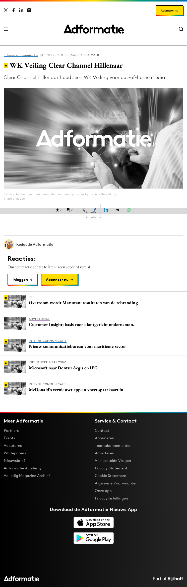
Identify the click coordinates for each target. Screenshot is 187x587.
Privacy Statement (111, 468)
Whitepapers (15, 453)
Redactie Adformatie (82, 55)
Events (9, 438)
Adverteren (104, 453)
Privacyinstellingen (111, 498)
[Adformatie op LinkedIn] (21, 10)
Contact (102, 430)
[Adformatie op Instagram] (29, 10)
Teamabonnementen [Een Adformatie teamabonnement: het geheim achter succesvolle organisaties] (113, 445)
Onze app (103, 490)
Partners (11, 430)
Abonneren (104, 438)
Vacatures (13, 445)
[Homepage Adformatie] (94, 29)
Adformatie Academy (23, 468)
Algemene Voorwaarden (116, 483)
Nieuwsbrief (14, 460)
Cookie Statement (111, 475)
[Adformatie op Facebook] (14, 10)
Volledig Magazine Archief (27, 475)
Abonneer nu (169, 10)
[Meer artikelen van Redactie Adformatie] (93, 244)
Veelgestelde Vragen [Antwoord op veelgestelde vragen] (113, 460)
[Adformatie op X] (6, 10)
